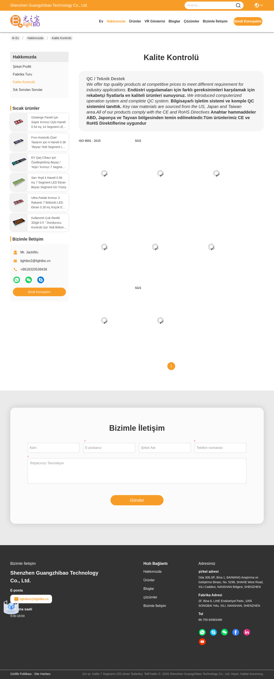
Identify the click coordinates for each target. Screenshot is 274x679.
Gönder (137, 500)
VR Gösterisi (154, 21)
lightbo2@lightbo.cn (35, 261)
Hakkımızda (116, 21)
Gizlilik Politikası (21, 674)
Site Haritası (42, 674)
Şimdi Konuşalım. (39, 292)
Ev (101, 21)
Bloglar (174, 21)
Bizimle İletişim (215, 21)
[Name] (238, 5)
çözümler (192, 21)
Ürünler (135, 21)
